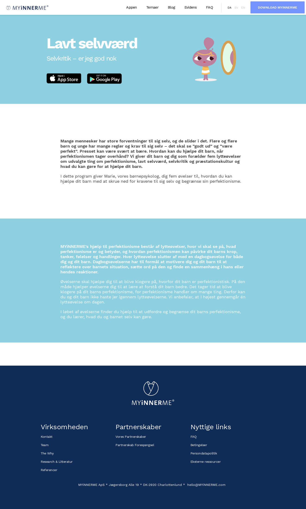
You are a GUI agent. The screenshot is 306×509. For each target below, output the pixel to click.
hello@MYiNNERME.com (206, 485)
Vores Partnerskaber (131, 436)
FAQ (209, 7)
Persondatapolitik (203, 453)
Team (44, 445)
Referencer (49, 470)
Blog (171, 7)
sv (236, 7)
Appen (131, 7)
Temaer (152, 7)
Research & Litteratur (57, 461)
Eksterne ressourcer (205, 461)
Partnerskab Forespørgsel (135, 445)
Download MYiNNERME (277, 7)
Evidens (190, 7)
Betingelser (198, 445)
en (243, 7)
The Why (47, 453)
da (229, 7)
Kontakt (47, 436)
